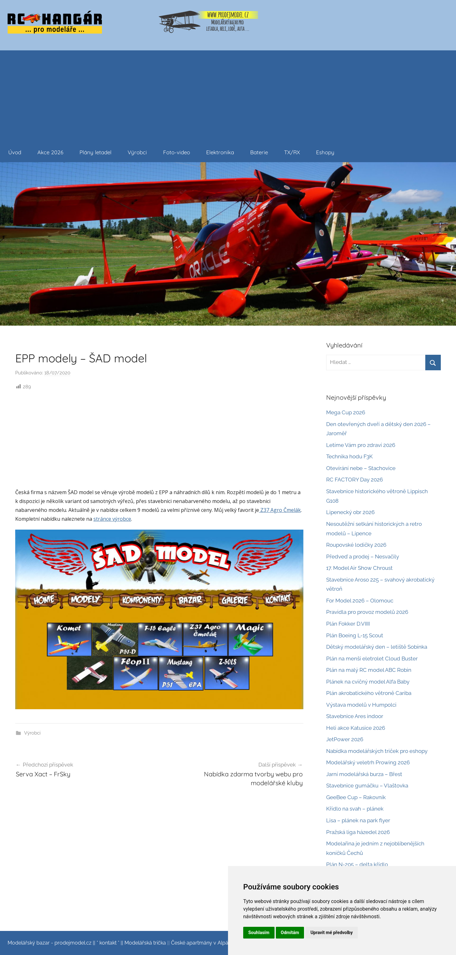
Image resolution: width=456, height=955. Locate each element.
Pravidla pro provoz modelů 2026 (367, 612)
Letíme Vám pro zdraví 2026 (360, 445)
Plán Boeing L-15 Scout (354, 635)
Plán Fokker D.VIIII (348, 624)
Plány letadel (95, 152)
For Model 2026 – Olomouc (359, 600)
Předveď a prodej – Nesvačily (362, 556)
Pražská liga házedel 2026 (358, 832)
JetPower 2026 (344, 739)
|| (94, 943)
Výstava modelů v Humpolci (361, 705)
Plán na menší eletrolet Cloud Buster (372, 658)
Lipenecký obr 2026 (350, 512)
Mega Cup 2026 (345, 412)
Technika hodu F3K (349, 456)
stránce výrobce (112, 518)
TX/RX (292, 152)
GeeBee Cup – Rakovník (356, 797)
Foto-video (176, 152)
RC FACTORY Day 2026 (354, 479)
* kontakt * (108, 943)
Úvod (14, 152)
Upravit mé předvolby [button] (331, 932)
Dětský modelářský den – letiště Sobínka (376, 647)
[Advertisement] (228, 94)
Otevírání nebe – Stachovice (361, 468)
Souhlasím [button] (258, 932)
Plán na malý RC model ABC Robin (368, 670)
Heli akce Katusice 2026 (355, 728)
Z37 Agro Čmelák (280, 509)
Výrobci (137, 152)
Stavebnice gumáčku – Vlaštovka (367, 785)
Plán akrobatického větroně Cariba (368, 693)
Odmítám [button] (290, 932)
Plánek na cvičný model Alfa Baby (367, 681)
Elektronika (220, 152)
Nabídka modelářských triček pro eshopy (377, 751)
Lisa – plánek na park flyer (358, 820)
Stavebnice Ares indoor (354, 716)
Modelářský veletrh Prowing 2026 (368, 762)
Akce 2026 (50, 152)
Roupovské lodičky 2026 (356, 545)
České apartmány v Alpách (202, 943)
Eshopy (325, 152)
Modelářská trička (145, 943)
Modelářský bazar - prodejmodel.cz (50, 943)
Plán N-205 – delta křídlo (357, 864)
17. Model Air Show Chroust (359, 568)
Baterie (259, 152)
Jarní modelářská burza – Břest (364, 774)
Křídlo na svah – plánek (354, 808)
